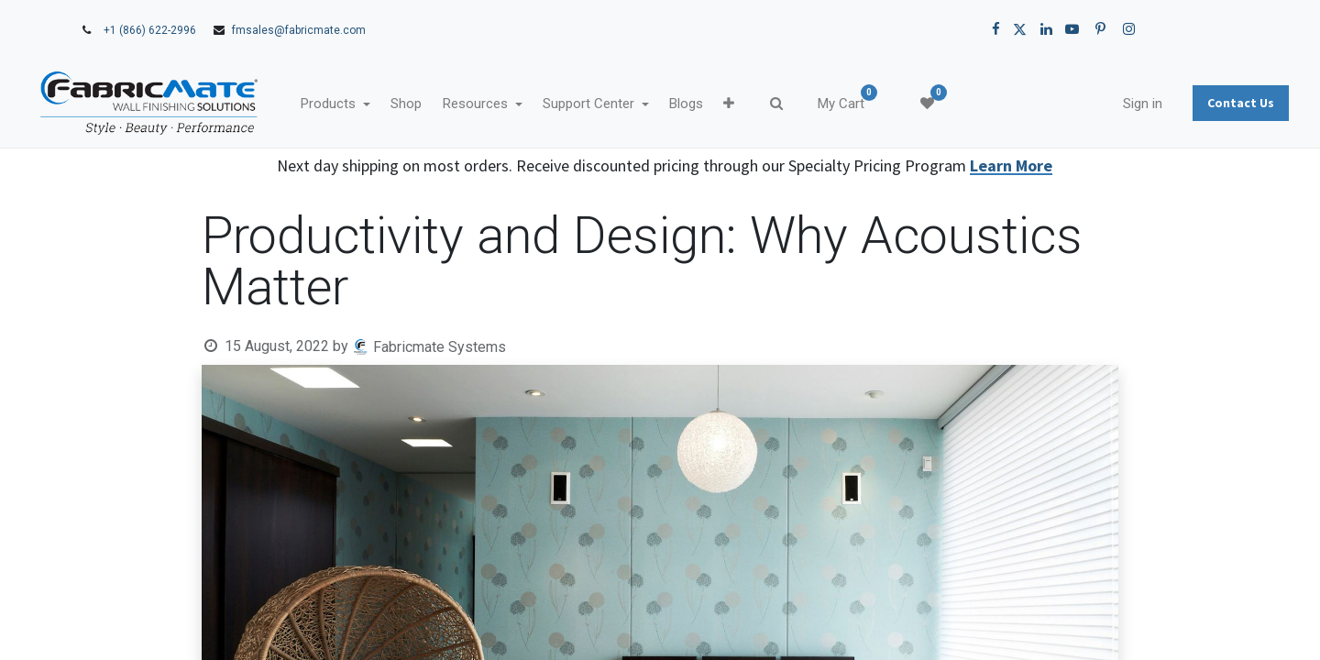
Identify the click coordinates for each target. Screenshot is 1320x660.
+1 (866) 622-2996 (150, 30)
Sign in (1086, 103)
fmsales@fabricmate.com (299, 30)
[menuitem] (463, 104)
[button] (785, 104)
